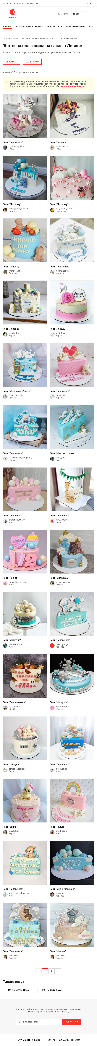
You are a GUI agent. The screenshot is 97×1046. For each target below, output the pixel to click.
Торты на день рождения (29, 26)
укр (87, 3)
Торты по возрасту (48, 38)
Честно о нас (32, 3)
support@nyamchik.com (63, 1040)
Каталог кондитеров (13, 3)
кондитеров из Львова (72, 86)
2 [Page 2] (51, 971)
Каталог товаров (20, 38)
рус (92, 3)
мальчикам (32, 61)
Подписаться (71, 1022)
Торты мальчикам (18, 990)
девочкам (11, 61)
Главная (6, 38)
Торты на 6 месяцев (68, 38)
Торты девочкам (51, 990)
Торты (34, 38)
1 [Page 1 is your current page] (45, 971)
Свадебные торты (75, 26)
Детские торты (54, 26)
